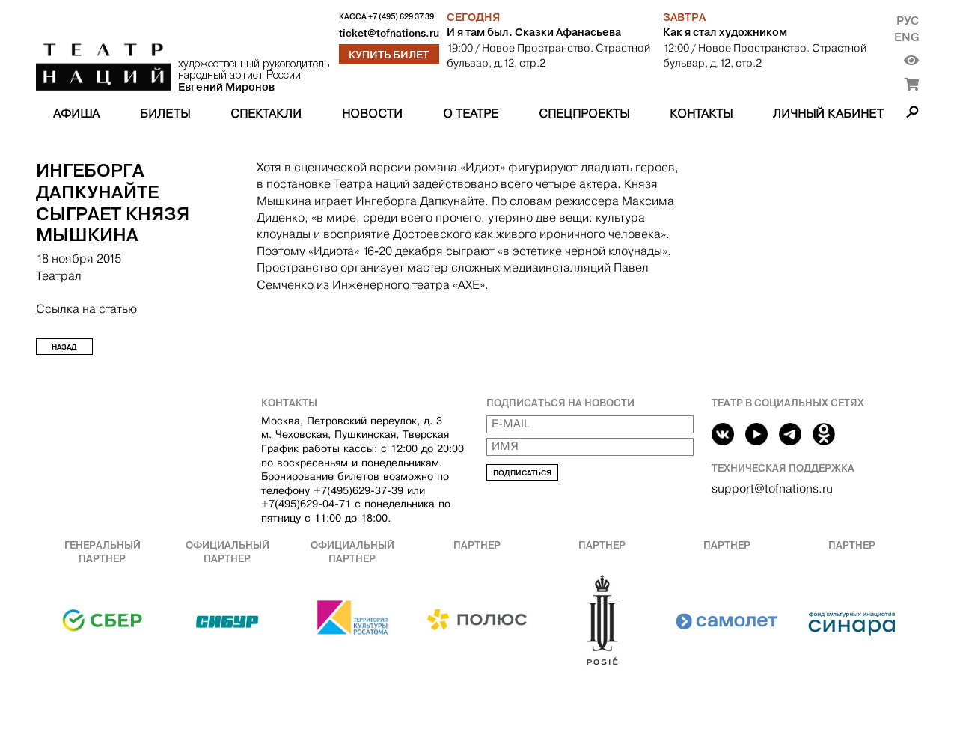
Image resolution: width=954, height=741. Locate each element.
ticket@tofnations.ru (389, 33)
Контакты (701, 113)
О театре (470, 113)
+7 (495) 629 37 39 (401, 17)
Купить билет (389, 54)
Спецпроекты (584, 113)
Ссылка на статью (86, 309)
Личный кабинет (828, 113)
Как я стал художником (725, 32)
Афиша (76, 113)
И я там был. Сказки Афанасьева (534, 32)
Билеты (165, 113)
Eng (906, 37)
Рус (907, 20)
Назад (64, 347)
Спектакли (266, 113)
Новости (372, 113)
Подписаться (522, 473)
